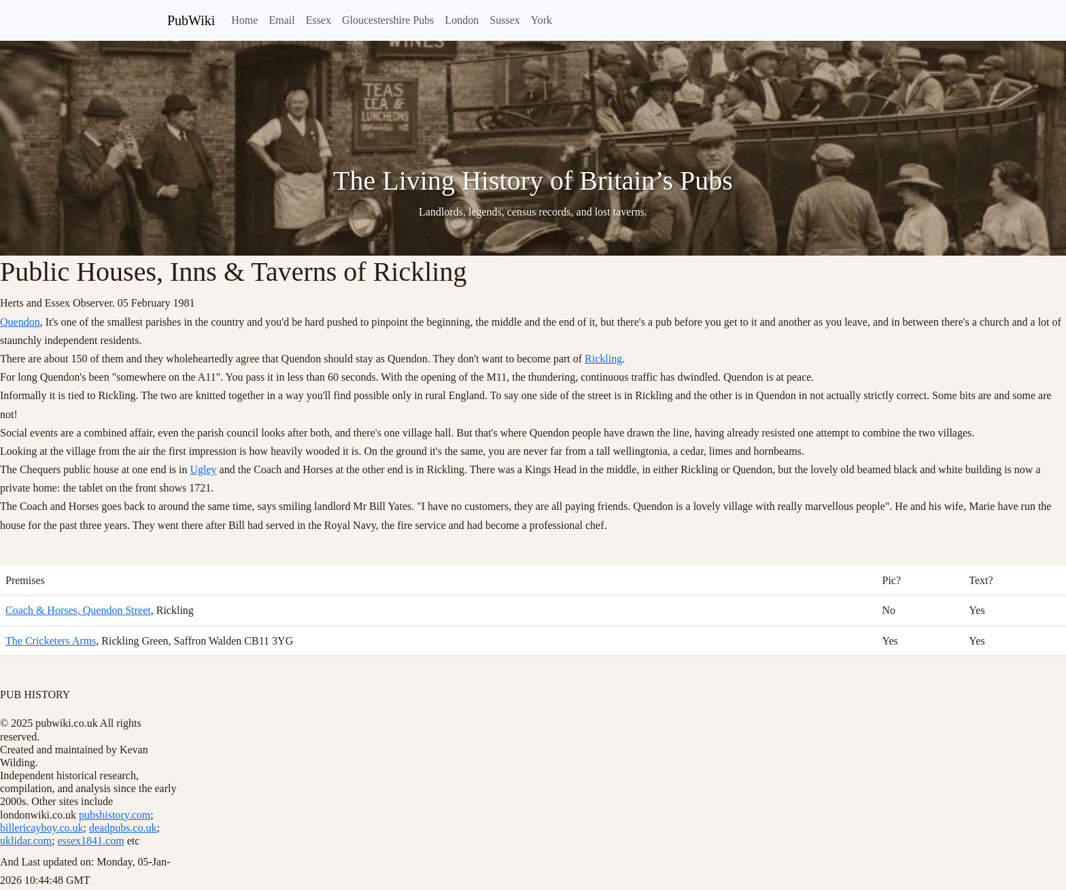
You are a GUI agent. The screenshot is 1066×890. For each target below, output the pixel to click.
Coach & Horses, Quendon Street (78, 610)
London (462, 20)
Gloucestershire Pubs (388, 20)
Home (244, 20)
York (541, 20)
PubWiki (191, 20)
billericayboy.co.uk (41, 828)
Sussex (504, 20)
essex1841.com (90, 840)
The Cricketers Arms (50, 641)
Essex (318, 20)
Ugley (203, 469)
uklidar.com (26, 840)
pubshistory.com (114, 815)
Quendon (20, 322)
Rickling (603, 358)
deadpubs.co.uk (123, 828)
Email (281, 20)
